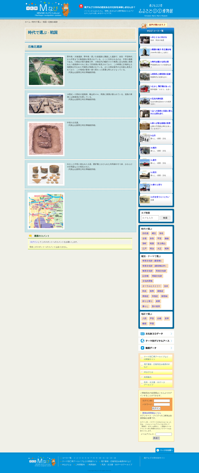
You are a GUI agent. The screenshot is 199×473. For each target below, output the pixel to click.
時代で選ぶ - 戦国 (39, 22)
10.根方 (153, 148)
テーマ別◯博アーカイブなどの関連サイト (156, 358)
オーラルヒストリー (151, 286)
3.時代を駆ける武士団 (159, 62)
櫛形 (144, 323)
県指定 (145, 296)
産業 (158, 301)
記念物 (145, 276)
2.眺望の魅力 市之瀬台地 (160, 49)
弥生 (161, 233)
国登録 (164, 296)
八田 (144, 318)
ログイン (34, 242)
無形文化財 (147, 271)
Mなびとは (148, 372)
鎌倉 (167, 238)
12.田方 (153, 172)
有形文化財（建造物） (152, 261)
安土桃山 (161, 243)
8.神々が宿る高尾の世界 (160, 123)
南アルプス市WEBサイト (154, 458)
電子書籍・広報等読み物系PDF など (157, 365)
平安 (159, 238)
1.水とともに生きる (158, 37)
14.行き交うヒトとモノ (160, 197)
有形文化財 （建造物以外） (154, 266)
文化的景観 (147, 281)
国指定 (160, 291)
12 (107, 458)
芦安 (152, 318)
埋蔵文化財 (157, 276)
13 (111, 458)
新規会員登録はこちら (151, 413)
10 (100, 458)
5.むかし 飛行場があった (160, 86)
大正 (159, 248)
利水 (144, 291)
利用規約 (92, 465)
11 (104, 458)
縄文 (154, 233)
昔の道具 (156, 306)
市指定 (155, 296)
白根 (159, 318)
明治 (152, 248)
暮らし (145, 306)
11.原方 (153, 160)
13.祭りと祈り (156, 185)
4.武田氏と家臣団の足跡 (160, 74)
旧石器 (145, 233)
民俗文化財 (161, 271)
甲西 (152, 323)
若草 (167, 318)
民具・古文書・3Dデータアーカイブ (154, 383)
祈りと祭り (147, 301)
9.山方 (153, 135)
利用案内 (147, 377)
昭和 (167, 248)
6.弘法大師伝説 (156, 99)
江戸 (144, 248)
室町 (144, 243)
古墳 (144, 238)
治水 (166, 286)
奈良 (152, 238)
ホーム (27, 22)
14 (115, 458)
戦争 (152, 291)
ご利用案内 (80, 465)
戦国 (152, 243)
